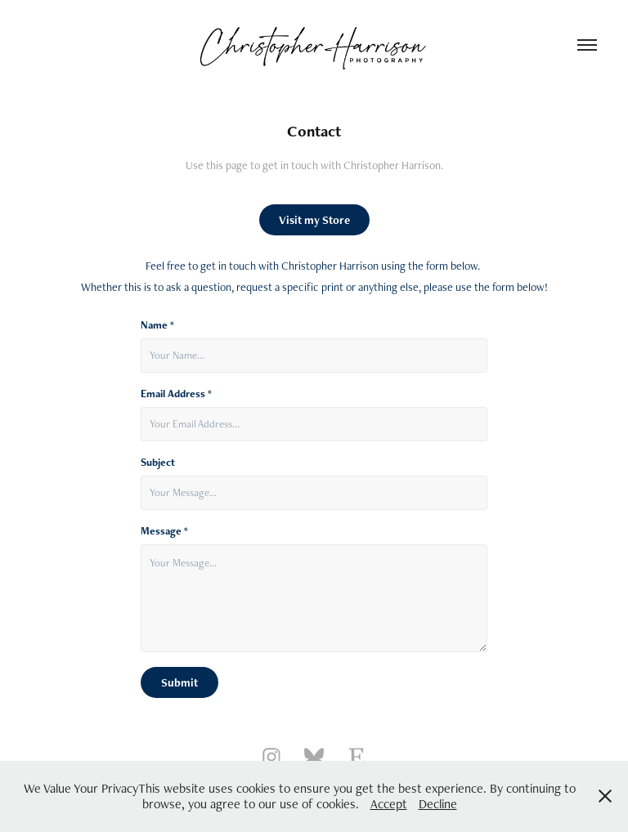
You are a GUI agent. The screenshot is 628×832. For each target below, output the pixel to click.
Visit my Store (314, 219)
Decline (438, 803)
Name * (157, 325)
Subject (158, 462)
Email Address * (176, 393)
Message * (164, 531)
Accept (388, 803)
